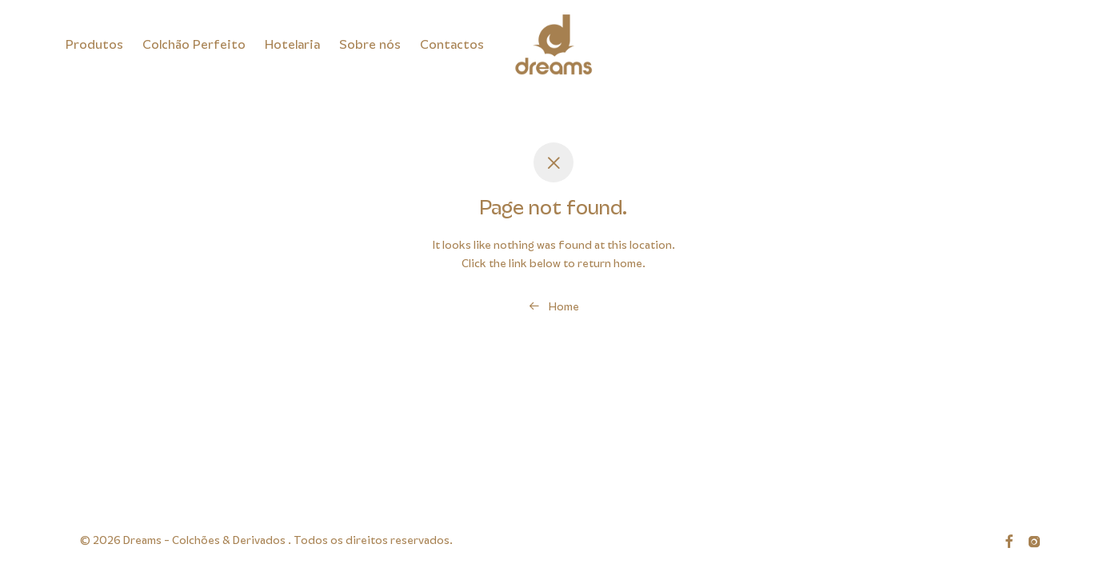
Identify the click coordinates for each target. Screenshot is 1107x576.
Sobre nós (370, 44)
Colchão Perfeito (194, 44)
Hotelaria (292, 44)
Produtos (94, 44)
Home (554, 306)
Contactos (452, 44)
